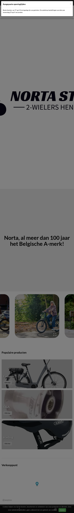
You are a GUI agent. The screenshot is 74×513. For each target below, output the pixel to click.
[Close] (70, 4)
